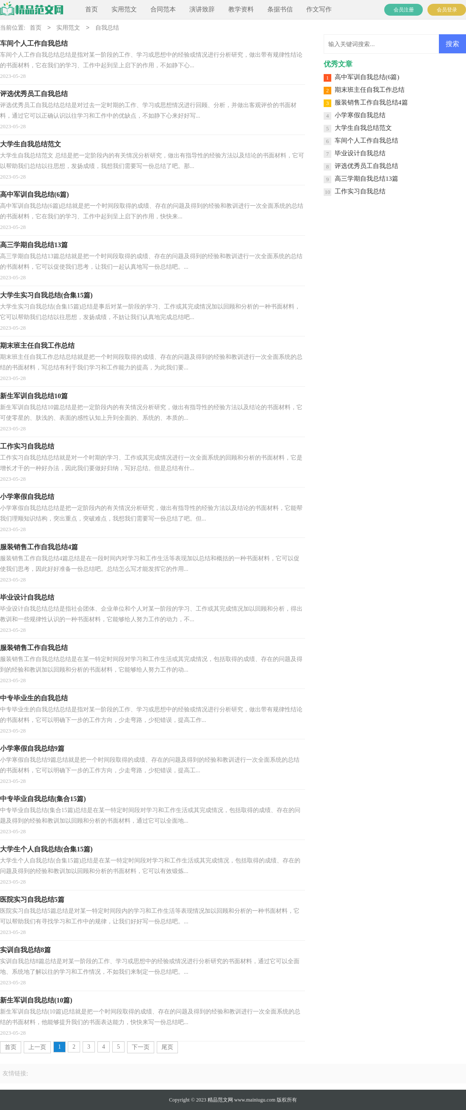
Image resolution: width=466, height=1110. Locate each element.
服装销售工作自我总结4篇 (371, 102)
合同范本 (163, 9)
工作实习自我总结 (360, 191)
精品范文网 (220, 1100)
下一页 (141, 1047)
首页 (91, 9)
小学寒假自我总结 (360, 115)
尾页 (167, 1047)
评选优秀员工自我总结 (366, 166)
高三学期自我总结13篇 (366, 178)
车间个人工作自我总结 (366, 140)
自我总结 (107, 28)
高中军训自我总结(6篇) (367, 77)
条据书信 (280, 9)
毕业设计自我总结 (360, 153)
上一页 (37, 1047)
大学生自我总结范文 (363, 127)
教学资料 (241, 9)
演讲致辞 (202, 9)
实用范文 (124, 9)
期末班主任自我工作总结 (370, 89)
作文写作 (319, 9)
